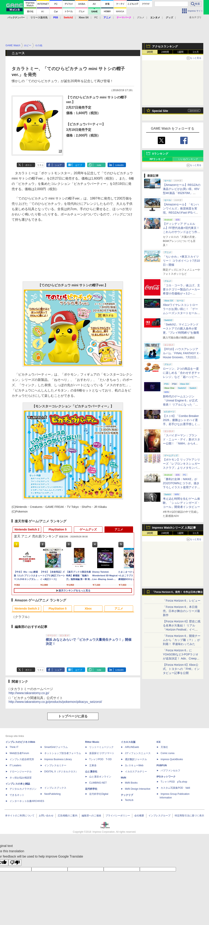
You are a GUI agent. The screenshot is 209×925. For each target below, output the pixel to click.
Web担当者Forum (19, 753)
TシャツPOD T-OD (100, 759)
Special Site (160, 110)
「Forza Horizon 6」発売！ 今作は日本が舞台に (177, 593)
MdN (123, 777)
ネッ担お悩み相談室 (21, 777)
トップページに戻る (73, 716)
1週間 (180, 52)
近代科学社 (91, 788)
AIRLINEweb (132, 747)
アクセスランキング (165, 46)
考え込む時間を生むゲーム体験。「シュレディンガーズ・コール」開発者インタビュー (181, 502)
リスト (40, 165)
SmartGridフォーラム (56, 747)
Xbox (88, 608)
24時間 (165, 52)
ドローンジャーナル (21, 771)
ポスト (28, 165)
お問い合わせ (46, 815)
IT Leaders (15, 765)
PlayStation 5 (58, 529)
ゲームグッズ (88, 529)
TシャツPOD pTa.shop (174, 781)
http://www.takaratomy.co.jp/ (29, 693)
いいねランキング (188, 159)
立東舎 (93, 765)
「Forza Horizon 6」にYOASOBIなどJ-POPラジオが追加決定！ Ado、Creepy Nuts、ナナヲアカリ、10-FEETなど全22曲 (180, 658)
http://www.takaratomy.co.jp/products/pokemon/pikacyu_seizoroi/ (55, 701)
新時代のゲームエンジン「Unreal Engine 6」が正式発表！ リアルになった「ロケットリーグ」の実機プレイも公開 (181, 404)
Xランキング (160, 153)
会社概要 (139, 815)
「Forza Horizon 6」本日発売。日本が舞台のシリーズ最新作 (181, 611)
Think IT (14, 747)
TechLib (129, 800)
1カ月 (196, 52)
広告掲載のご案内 (67, 815)
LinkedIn (119, 165)
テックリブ (127, 795)
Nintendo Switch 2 (26, 529)
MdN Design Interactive (137, 788)
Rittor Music (92, 742)
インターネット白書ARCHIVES (27, 801)
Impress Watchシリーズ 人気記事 (174, 527)
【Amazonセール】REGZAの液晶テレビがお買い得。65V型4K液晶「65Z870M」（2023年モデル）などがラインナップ (181, 193)
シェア (58, 165)
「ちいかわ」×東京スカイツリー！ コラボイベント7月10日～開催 (181, 260)
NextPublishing (52, 794)
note (99, 165)
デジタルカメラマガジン (23, 788)
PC (96, 17)
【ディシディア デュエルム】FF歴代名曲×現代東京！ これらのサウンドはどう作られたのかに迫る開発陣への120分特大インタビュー (181, 232)
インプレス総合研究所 (22, 759)
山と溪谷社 (91, 771)
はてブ (78, 165)
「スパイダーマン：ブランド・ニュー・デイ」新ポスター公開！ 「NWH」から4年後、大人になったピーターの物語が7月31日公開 (181, 443)
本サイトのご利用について (19, 815)
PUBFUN (162, 765)
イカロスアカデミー (136, 771)
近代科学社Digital (98, 794)
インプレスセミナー (55, 765)
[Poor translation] (14, 862)
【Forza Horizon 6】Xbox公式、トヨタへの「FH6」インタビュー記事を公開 (181, 669)
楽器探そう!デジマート (101, 753)
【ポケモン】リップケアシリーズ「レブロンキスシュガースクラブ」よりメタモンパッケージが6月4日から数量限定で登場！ (181, 467)
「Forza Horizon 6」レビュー (181, 600)
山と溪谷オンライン (100, 776)
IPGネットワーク (166, 776)
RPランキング (157, 159)
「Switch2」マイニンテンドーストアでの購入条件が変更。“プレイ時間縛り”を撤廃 (181, 328)
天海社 (164, 747)
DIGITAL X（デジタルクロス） (61, 771)
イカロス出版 (128, 742)
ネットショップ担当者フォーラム (62, 753)
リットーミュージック (101, 747)
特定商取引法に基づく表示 (189, 815)
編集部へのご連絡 (91, 815)
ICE (159, 742)
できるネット (17, 795)
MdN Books (131, 782)
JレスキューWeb (134, 765)
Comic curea (167, 753)
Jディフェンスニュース (138, 753)
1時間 (150, 52)
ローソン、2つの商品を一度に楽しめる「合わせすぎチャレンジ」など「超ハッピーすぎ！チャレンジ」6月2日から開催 (181, 377)
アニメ (119, 529)
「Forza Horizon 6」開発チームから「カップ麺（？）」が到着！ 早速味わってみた (181, 640)
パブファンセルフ (170, 770)
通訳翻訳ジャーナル (136, 759)
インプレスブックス (55, 787)
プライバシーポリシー (118, 815)
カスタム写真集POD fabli (175, 787)
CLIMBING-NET (98, 782)
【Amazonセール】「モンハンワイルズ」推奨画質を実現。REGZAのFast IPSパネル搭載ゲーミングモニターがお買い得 (181, 212)
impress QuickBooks (172, 759)
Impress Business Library (58, 759)
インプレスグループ (159, 815)
